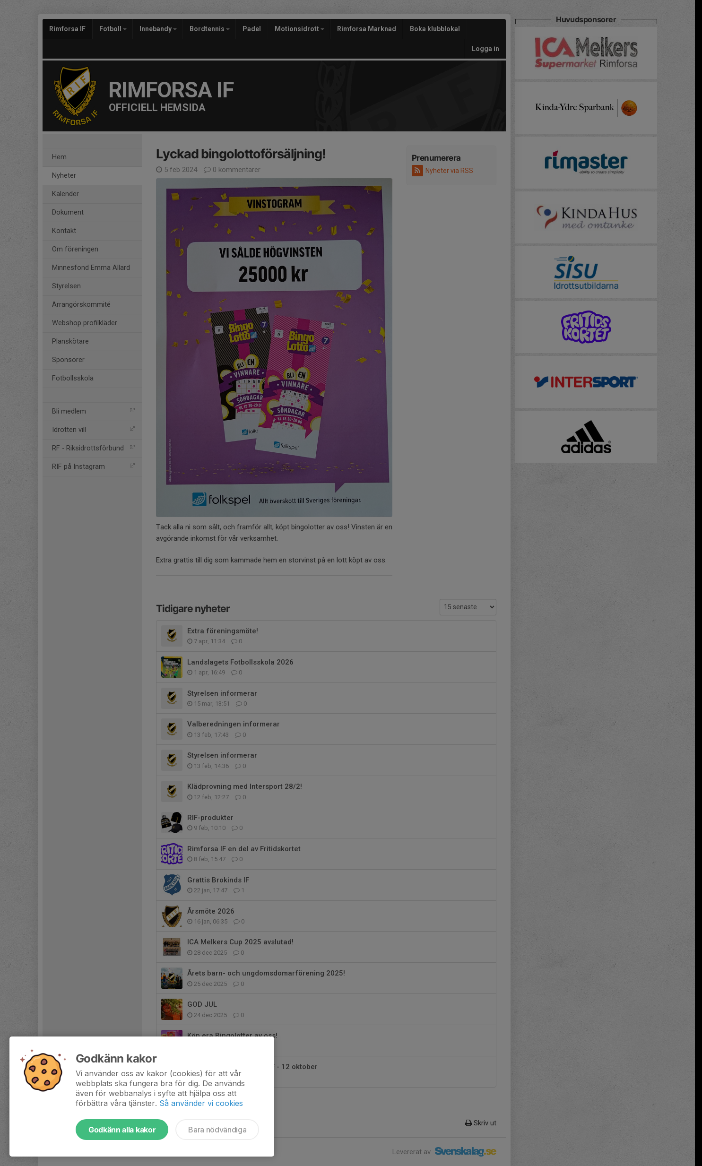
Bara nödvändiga (217, 1129)
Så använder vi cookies (201, 1103)
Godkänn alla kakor (122, 1129)
